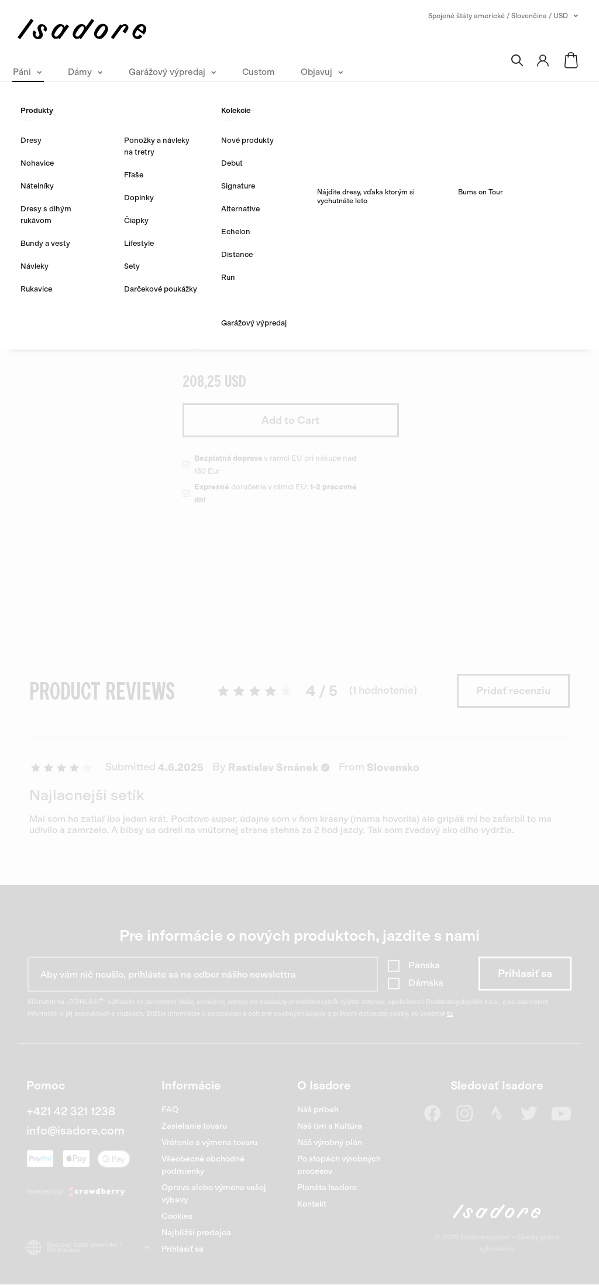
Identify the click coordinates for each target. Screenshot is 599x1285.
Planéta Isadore (327, 1188)
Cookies (176, 1216)
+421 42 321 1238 (70, 1111)
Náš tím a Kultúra (329, 1126)
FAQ (169, 1110)
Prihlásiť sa (182, 1249)
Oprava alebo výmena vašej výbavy (213, 1194)
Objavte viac (213, 344)
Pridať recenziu (513, 690)
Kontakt (311, 1204)
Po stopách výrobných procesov (339, 1165)
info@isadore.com (75, 1130)
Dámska (425, 982)
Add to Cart (290, 420)
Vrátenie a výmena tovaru (209, 1142)
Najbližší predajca (196, 1233)
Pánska (424, 965)
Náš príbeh (318, 1110)
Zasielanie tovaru (194, 1126)
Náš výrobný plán (329, 1142)
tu (450, 1013)
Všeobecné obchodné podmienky (203, 1165)
